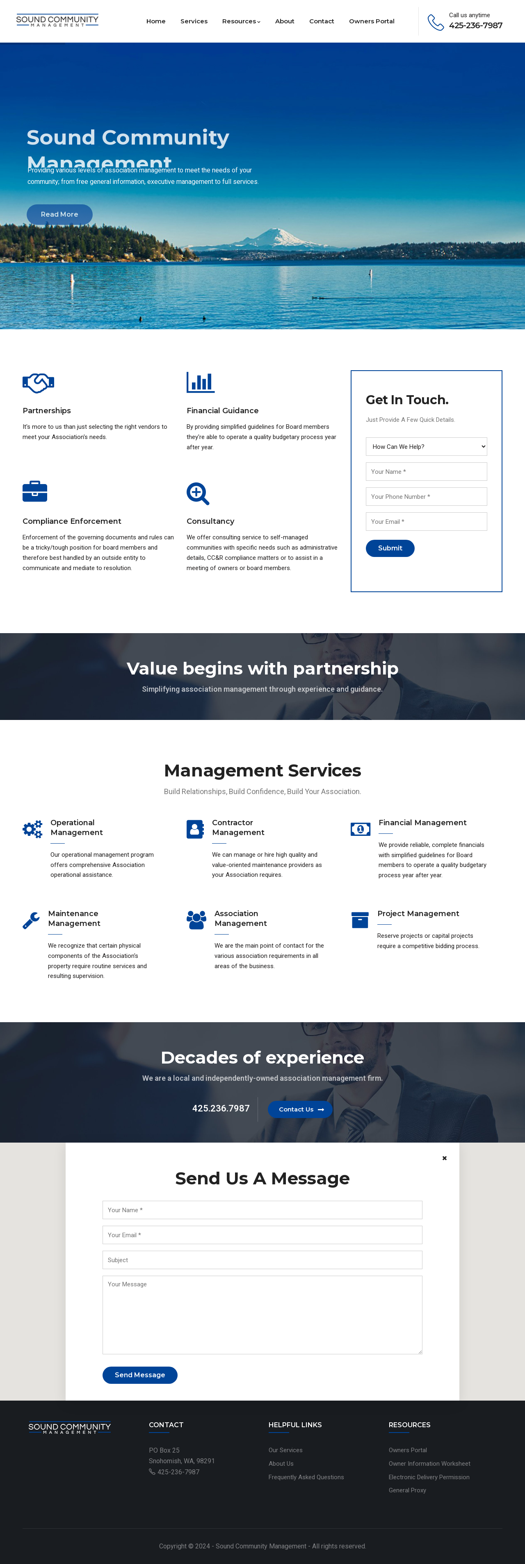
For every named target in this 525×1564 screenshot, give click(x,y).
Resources (241, 21)
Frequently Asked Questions (306, 1477)
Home (156, 21)
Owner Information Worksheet (429, 1463)
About (284, 21)
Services (194, 21)
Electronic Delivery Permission (429, 1477)
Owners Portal (372, 21)
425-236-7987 (178, 1472)
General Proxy (407, 1490)
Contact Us (296, 1109)
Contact (321, 21)
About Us (281, 1463)
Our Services (286, 1450)
